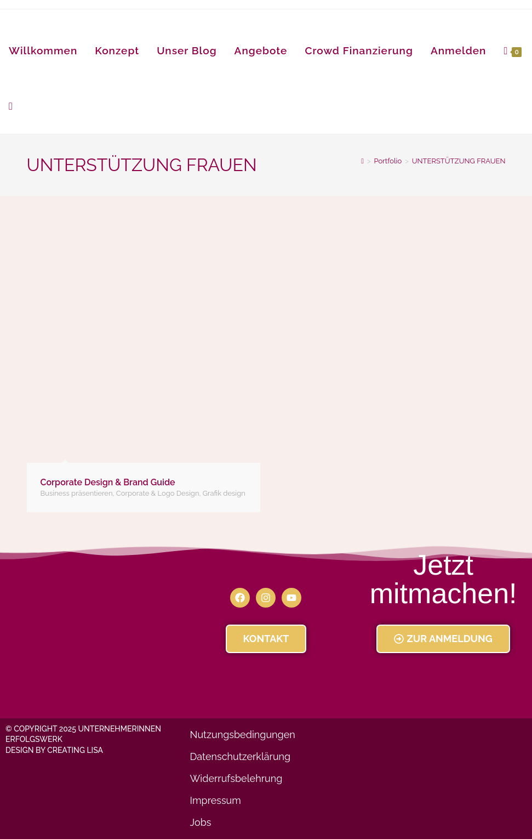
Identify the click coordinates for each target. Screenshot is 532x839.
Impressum (215, 800)
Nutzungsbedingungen (242, 734)
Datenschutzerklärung (240, 756)
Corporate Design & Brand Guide (108, 482)
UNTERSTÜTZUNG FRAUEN (459, 161)
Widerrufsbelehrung (236, 778)
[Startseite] (362, 161)
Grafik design (224, 493)
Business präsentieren (77, 493)
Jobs (200, 822)
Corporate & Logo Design (157, 493)
